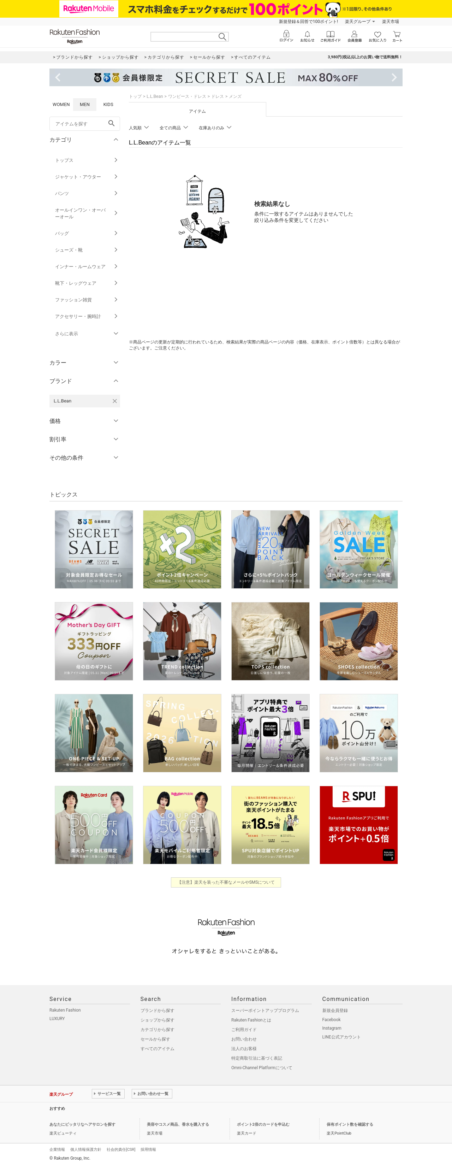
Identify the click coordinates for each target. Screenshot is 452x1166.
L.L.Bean (155, 96)
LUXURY (57, 1018)
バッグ (86, 233)
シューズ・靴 (86, 250)
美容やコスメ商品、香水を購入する (178, 1124)
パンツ (86, 193)
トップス (86, 160)
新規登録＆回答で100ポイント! (308, 21)
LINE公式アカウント (341, 1037)
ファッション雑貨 (86, 299)
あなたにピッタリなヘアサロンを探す (82, 1124)
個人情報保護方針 (85, 1149)
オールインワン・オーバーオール (86, 213)
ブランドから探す (157, 1010)
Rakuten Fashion (65, 1010)
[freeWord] (84, 124)
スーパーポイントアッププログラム (265, 1010)
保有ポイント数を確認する (350, 1124)
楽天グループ (357, 21)
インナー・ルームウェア (86, 266)
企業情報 (57, 1149)
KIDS (108, 104)
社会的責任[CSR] (121, 1149)
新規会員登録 (335, 1010)
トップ (135, 96)
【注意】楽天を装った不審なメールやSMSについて (226, 882)
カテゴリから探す (157, 1029)
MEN (85, 104)
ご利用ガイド (244, 1029)
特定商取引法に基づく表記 (256, 1058)
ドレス (217, 96)
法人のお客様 (244, 1048)
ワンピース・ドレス (187, 96)
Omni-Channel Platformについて (261, 1067)
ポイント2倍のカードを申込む (263, 1124)
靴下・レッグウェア (86, 283)
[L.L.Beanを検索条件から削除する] (114, 401)
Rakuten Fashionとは (251, 1020)
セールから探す (155, 1039)
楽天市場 (390, 21)
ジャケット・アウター (86, 176)
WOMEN (61, 104)
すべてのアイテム (157, 1048)
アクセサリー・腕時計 (86, 316)
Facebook (331, 1019)
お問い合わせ (244, 1039)
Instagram (331, 1028)
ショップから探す (157, 1020)
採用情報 (148, 1149)
